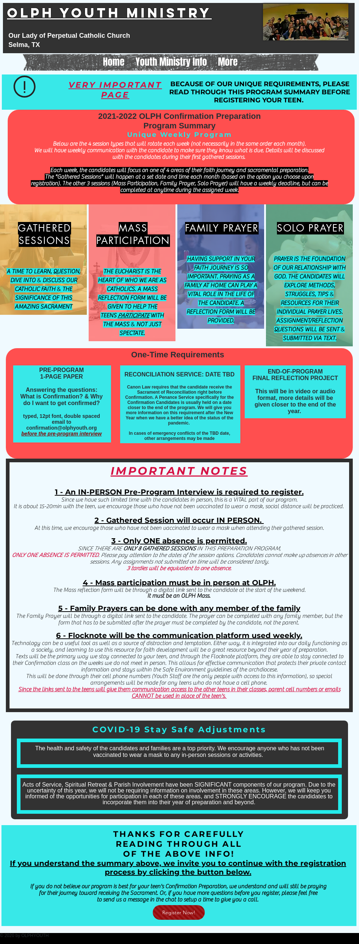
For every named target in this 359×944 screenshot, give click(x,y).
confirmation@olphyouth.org (61, 428)
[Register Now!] (179, 912)
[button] (171, 61)
